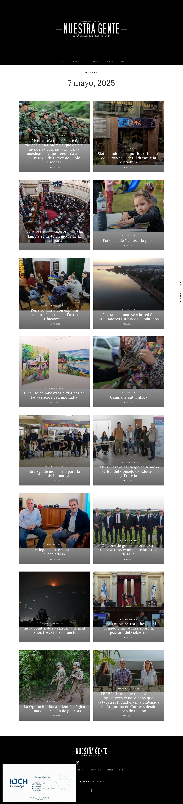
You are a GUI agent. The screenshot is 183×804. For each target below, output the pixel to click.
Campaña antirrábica (128, 397)
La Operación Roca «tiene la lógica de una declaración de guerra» (54, 708)
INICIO (61, 61)
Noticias (60, 136)
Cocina (121, 61)
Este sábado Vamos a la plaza (129, 240)
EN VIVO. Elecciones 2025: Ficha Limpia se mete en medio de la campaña (54, 236)
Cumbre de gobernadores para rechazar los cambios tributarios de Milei (129, 549)
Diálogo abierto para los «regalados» (54, 552)
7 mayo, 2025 (54, 167)
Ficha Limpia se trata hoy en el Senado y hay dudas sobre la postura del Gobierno (128, 628)
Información (92, 61)
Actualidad (75, 61)
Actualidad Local (129, 236)
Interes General (54, 545)
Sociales (108, 61)
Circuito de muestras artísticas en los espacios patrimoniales (54, 395)
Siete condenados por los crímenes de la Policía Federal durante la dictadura (129, 157)
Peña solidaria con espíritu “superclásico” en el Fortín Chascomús (54, 314)
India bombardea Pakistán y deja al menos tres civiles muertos (54, 630)
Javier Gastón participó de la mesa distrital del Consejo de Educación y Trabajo (128, 471)
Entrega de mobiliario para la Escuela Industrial (54, 473)
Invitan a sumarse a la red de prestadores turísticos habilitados (128, 316)
